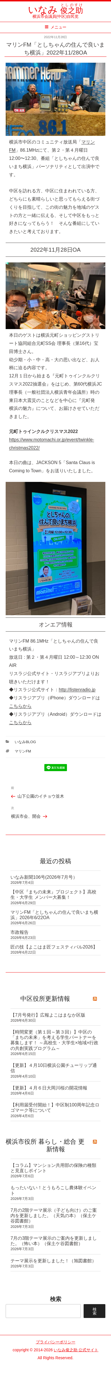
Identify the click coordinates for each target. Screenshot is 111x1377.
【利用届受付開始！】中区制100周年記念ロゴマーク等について (54, 1107)
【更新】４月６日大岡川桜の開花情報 (48, 1087)
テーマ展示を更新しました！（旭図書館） (53, 1260)
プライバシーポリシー (55, 1342)
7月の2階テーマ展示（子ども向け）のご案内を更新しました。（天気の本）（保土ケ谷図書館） (53, 1215)
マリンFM (23, 751)
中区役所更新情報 (45, 998)
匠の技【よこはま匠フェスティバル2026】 (53, 947)
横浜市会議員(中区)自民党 (55, 14)
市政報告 (19, 932)
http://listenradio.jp (77, 689)
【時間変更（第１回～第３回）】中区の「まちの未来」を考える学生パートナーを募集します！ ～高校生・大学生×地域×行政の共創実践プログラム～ (54, 1040)
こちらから (20, 706)
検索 (55, 1299)
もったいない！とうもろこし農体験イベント (53, 1190)
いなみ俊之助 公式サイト (76, 1350)
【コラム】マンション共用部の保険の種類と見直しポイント (53, 1168)
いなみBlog (25, 742)
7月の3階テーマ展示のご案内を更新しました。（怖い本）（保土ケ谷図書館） (53, 1241)
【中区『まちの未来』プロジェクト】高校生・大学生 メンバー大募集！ (53, 894)
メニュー (55, 27)
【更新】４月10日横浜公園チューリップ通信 (53, 1068)
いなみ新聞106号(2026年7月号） (43, 877)
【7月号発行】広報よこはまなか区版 (47, 1015)
